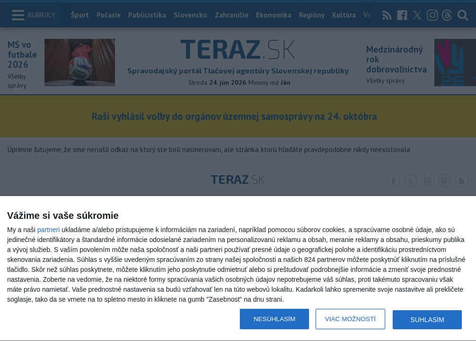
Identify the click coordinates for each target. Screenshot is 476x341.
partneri (48, 229)
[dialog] (238, 269)
